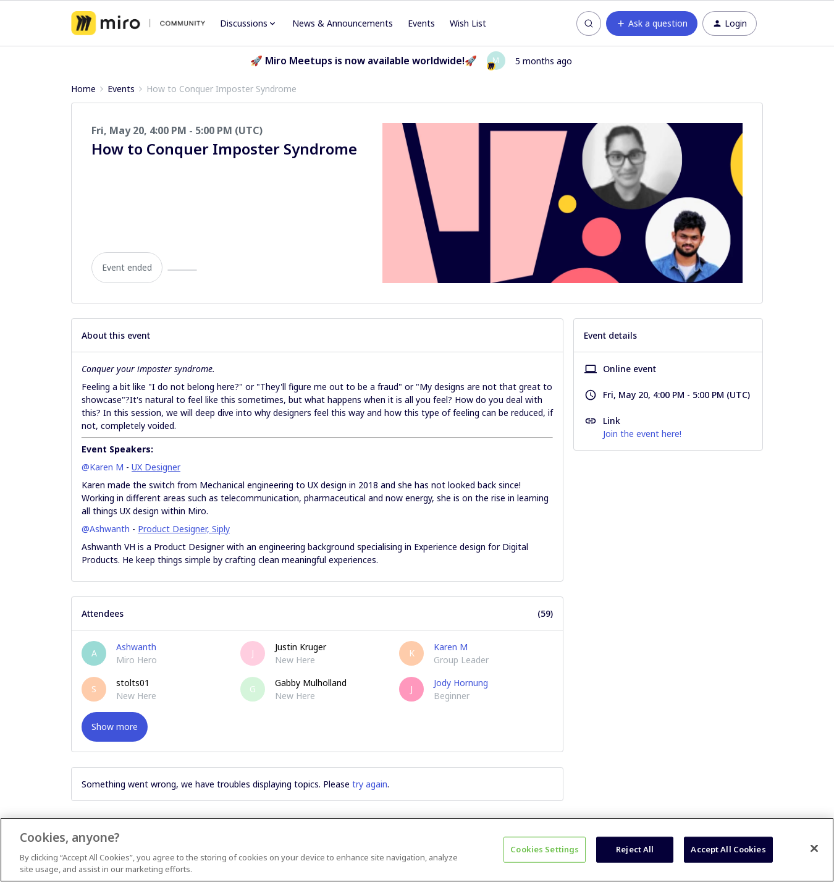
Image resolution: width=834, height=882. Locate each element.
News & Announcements (342, 23)
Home (83, 89)
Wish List (468, 23)
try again (369, 784)
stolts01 (133, 683)
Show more (114, 726)
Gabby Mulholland (311, 683)
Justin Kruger (300, 647)
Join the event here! (642, 433)
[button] (651, 23)
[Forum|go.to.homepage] (138, 23)
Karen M (451, 647)
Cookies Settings (544, 849)
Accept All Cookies (728, 849)
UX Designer (156, 467)
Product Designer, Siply (184, 529)
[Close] (814, 848)
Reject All (635, 849)
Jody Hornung (461, 683)
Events (421, 23)
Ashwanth (136, 647)
